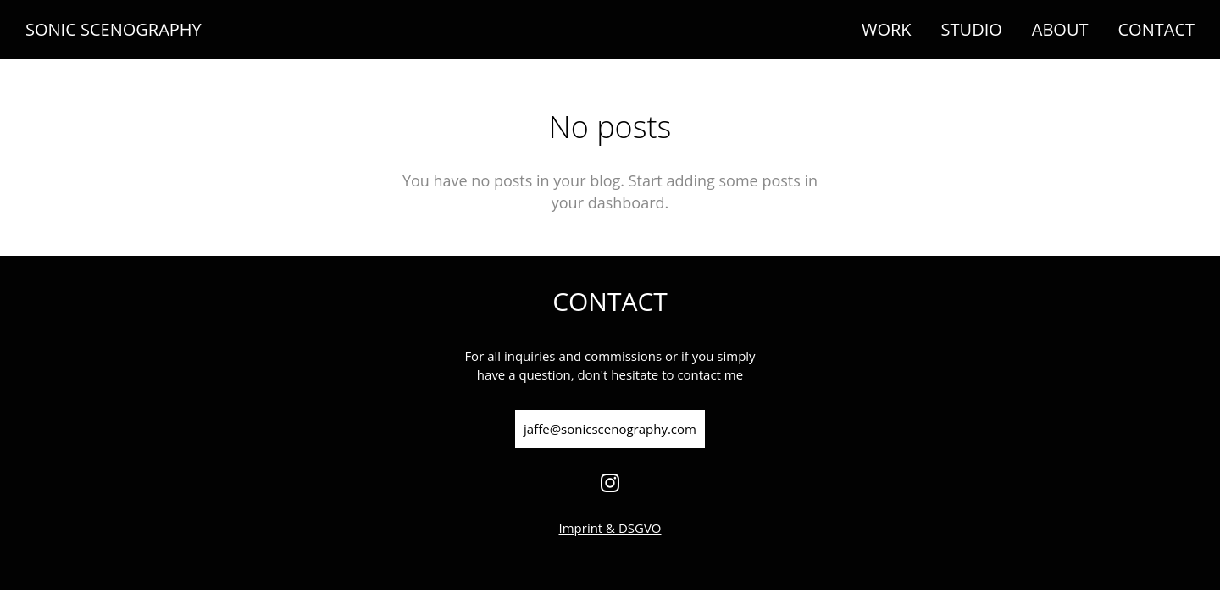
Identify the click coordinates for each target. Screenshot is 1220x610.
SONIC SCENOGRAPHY (113, 29)
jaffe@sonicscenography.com (610, 428)
